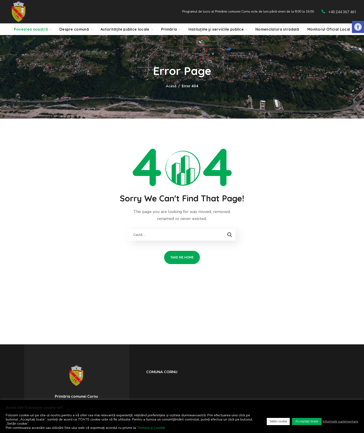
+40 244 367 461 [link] (342, 12)
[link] (358, 27)
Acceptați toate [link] (306, 421)
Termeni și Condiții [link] (151, 427)
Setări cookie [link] (278, 421)
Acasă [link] (171, 86)
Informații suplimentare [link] (340, 421)
